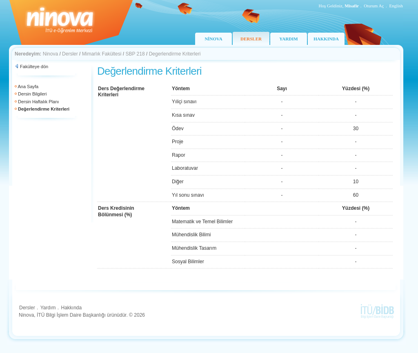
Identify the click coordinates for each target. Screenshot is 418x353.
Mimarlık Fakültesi (102, 54)
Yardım (48, 308)
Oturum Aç (374, 5)
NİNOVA (213, 38)
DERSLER (251, 38)
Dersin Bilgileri (32, 93)
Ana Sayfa (28, 86)
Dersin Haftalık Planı (38, 101)
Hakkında (71, 308)
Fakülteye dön (34, 66)
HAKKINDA (326, 38)
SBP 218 (135, 54)
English (396, 5)
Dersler (70, 54)
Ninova (50, 54)
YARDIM (288, 38)
